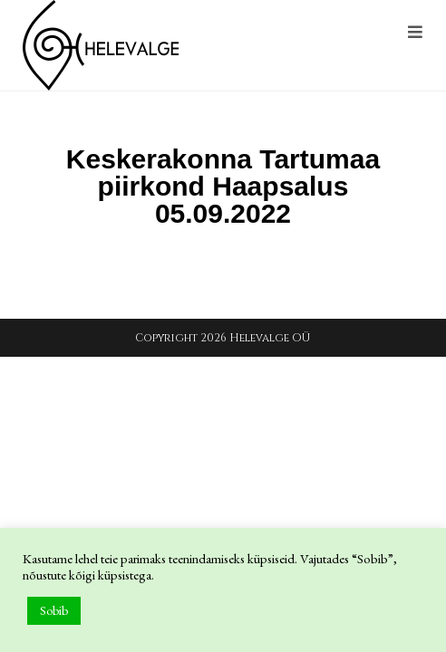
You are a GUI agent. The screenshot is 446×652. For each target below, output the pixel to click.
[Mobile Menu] (415, 33)
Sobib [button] (54, 610)
